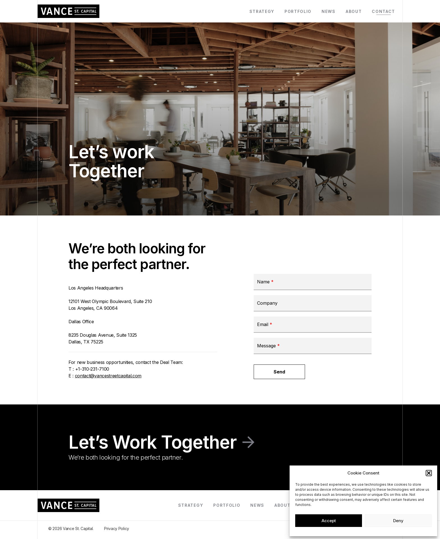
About (354, 11)
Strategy (261, 11)
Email (264, 324)
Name (265, 282)
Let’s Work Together (152, 442)
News (329, 11)
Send (279, 372)
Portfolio (298, 11)
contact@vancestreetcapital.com (108, 376)
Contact (383, 11)
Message (268, 345)
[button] (429, 473)
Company (267, 303)
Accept (329, 520)
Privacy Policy (116, 528)
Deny (398, 520)
